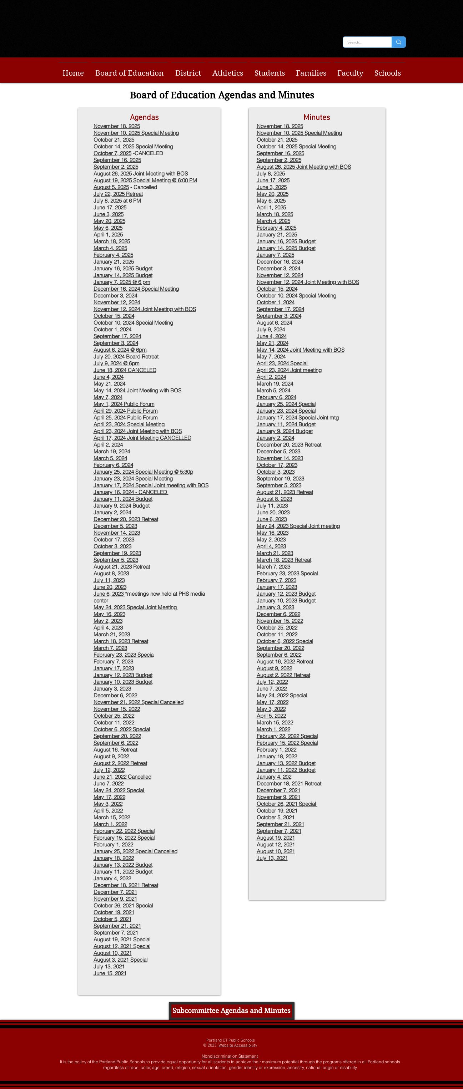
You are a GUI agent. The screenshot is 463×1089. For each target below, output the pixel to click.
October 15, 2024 (114, 315)
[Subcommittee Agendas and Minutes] (232, 1011)
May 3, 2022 (271, 709)
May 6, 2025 (108, 227)
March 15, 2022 (275, 722)
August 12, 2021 (276, 844)
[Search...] (362, 42)
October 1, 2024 (112, 329)
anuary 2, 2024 (277, 437)
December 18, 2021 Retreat (289, 783)
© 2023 (210, 1045)
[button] (130, 70)
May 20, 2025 (272, 193)
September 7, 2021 (279, 831)
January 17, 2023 (277, 587)
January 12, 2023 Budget (286, 593)
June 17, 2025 (273, 180)
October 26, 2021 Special (287, 803)
